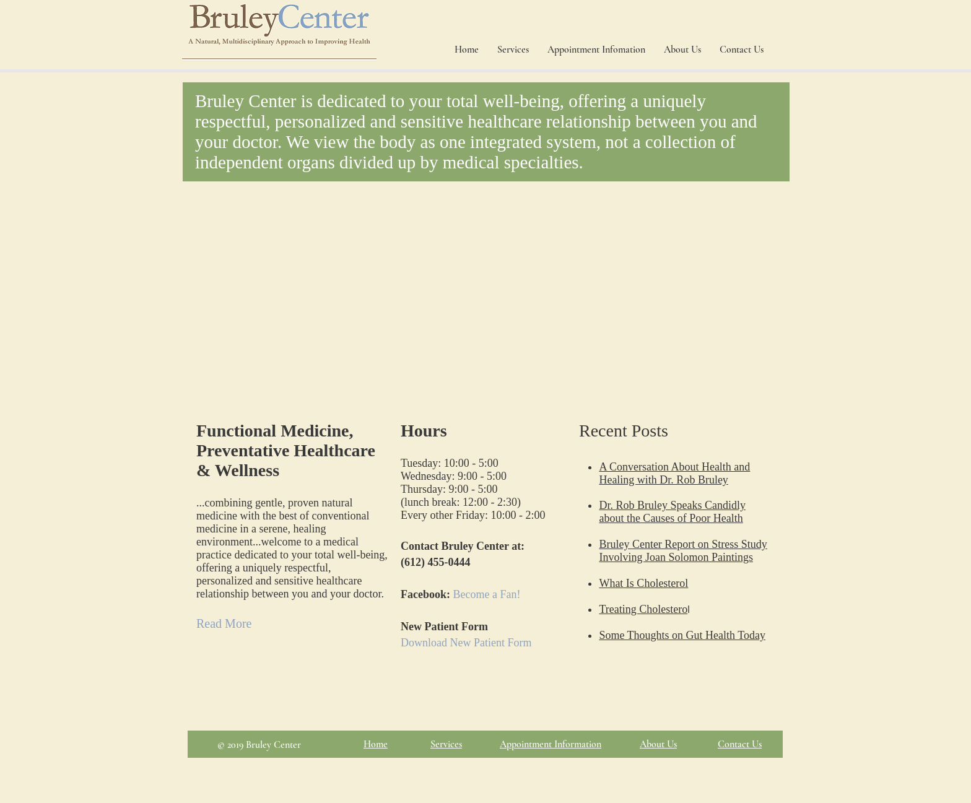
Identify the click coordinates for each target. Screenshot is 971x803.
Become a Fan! (487, 594)
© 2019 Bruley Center (259, 745)
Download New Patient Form (466, 642)
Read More (223, 623)
